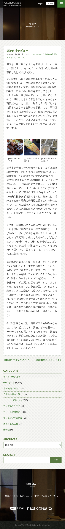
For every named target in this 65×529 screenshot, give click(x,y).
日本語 (50, 4)
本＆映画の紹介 (10, 388)
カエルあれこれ (10, 424)
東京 (8, 57)
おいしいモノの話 (18, 57)
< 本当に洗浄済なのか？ (16, 360)
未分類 (6, 429)
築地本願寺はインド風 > (49, 360)
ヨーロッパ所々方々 (12, 400)
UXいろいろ (37, 54)
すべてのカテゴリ (11, 377)
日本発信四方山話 (50, 54)
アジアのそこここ (11, 406)
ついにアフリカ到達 (12, 418)
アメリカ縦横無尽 (11, 412)
